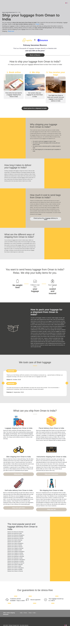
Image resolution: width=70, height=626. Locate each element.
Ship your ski (51, 505)
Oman (37, 24)
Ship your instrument (51, 470)
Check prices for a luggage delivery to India (44, 217)
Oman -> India (32, 608)
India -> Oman (23, 608)
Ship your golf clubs (18, 503)
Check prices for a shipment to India (35, 108)
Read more (11, 31)
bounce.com (52, 48)
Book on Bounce (35, 55)
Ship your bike (18, 470)
